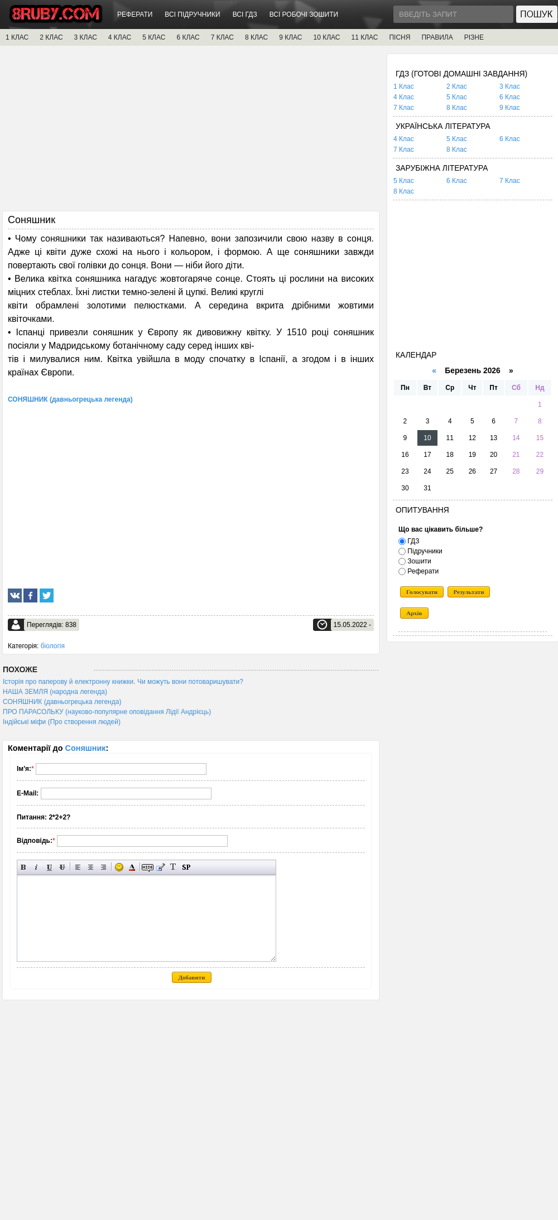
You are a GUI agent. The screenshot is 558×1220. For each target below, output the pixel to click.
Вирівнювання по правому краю (103, 867)
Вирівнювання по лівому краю (77, 867)
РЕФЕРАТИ (134, 14)
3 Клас (509, 86)
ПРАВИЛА (437, 37)
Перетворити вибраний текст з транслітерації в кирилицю (173, 867)
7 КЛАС (222, 37)
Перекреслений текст (62, 867)
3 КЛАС (85, 37)
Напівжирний (23, 867)
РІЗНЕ (474, 37)
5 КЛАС (153, 37)
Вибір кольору (132, 867)
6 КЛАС (187, 37)
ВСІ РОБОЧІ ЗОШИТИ (304, 14)
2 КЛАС (51, 37)
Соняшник (85, 748)
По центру (90, 867)
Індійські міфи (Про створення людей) (62, 722)
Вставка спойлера (186, 867)
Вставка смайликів (119, 867)
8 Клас (456, 108)
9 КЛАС (290, 37)
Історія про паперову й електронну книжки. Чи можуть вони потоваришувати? (123, 682)
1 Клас (403, 86)
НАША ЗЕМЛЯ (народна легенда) (55, 692)
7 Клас (403, 108)
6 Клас (509, 97)
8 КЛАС (256, 37)
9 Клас (509, 108)
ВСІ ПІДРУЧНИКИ (192, 14)
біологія (53, 646)
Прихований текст (147, 867)
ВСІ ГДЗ (245, 14)
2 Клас (456, 86)
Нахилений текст (36, 867)
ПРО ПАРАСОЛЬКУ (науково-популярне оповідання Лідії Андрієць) (107, 712)
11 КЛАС (364, 37)
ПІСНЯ (399, 37)
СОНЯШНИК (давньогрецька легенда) (62, 702)
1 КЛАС (17, 37)
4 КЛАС (119, 37)
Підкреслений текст (49, 867)
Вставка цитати (160, 867)
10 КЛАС (327, 37)
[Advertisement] (191, 132)
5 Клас (456, 97)
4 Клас (403, 97)
